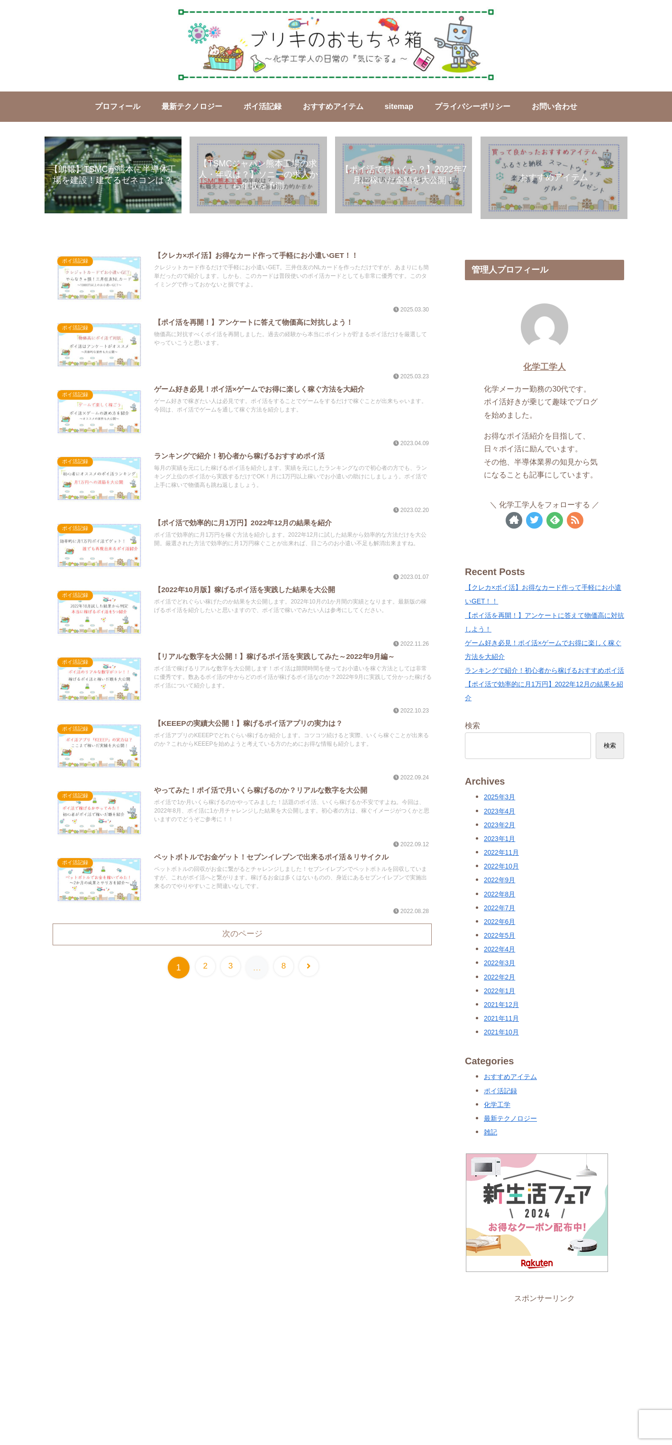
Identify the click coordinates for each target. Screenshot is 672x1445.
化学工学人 (544, 368)
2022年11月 (501, 853)
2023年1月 (499, 839)
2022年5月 (499, 936)
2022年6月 (499, 922)
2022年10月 (501, 867)
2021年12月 (501, 1005)
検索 (472, 726)
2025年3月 (499, 798)
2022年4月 (499, 950)
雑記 (490, 1133)
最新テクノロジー (510, 1119)
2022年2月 (499, 977)
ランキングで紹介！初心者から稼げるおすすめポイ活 (544, 671)
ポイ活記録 (500, 1091)
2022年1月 (499, 992)
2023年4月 (499, 811)
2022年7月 (499, 909)
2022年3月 (499, 964)
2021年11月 (501, 1019)
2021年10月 (501, 1033)
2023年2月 (499, 826)
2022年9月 (499, 881)
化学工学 (497, 1105)
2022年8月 (499, 894)
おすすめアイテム (510, 1077)
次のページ (242, 941)
